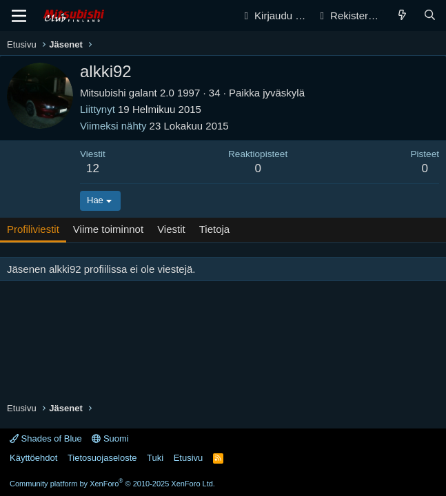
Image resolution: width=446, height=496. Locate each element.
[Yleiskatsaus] (402, 15)
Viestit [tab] (171, 229)
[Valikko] (19, 16)
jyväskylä (284, 93)
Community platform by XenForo (112, 483)
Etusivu (188, 458)
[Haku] (429, 15)
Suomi (110, 438)
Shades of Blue (46, 438)
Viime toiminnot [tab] (108, 229)
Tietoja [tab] (214, 229)
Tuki (155, 458)
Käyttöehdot (33, 458)
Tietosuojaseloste (102, 458)
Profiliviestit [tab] (33, 229)
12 (92, 168)
